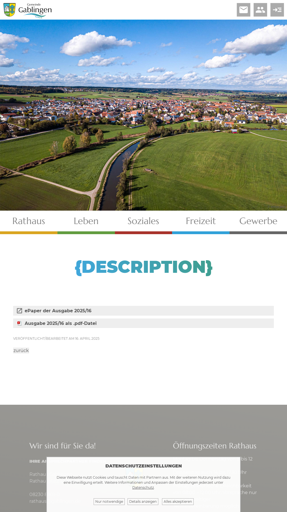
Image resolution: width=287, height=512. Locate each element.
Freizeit (201, 221)
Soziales (143, 221)
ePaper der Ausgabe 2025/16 (58, 310)
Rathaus (28, 221)
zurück (21, 350)
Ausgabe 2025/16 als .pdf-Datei (61, 323)
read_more (277, 10)
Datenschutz (143, 487)
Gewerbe (258, 221)
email (244, 10)
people (260, 10)
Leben (86, 221)
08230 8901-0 (44, 494)
